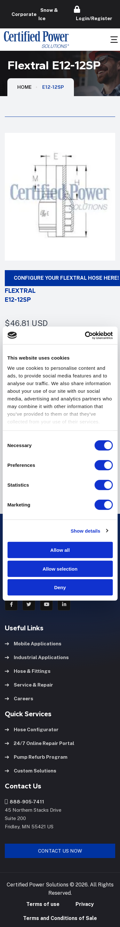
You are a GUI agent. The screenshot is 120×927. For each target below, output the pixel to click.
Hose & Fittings (28, 671)
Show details (85, 530)
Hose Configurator (32, 729)
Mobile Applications (33, 643)
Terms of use (43, 904)
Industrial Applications (37, 657)
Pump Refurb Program (36, 757)
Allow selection (60, 568)
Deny (60, 587)
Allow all (60, 550)
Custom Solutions (30, 770)
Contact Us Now (60, 851)
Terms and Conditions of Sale (60, 918)
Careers (19, 698)
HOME (24, 87)
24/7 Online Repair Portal (39, 743)
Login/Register (93, 13)
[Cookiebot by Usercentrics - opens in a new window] (85, 335)
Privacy (85, 904)
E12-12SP (53, 87)
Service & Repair (29, 685)
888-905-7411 (24, 801)
